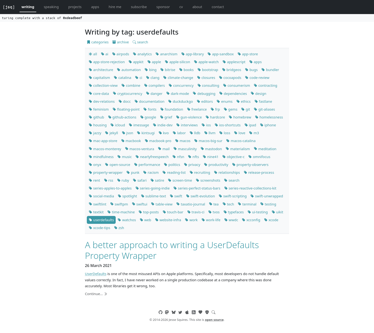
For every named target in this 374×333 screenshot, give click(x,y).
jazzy (95, 132)
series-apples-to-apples (110, 188)
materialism (238, 148)
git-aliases (264, 109)
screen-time (180, 180)
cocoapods (230, 77)
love (239, 132)
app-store (248, 53)
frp (215, 109)
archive (120, 42)
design (258, 93)
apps (95, 6)
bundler (270, 69)
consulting (208, 85)
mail (164, 148)
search (140, 42)
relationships (227, 172)
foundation (171, 109)
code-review (257, 77)
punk (132, 172)
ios (206, 125)
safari (140, 180)
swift (176, 196)
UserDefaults (95, 273)
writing (27, 6)
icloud (117, 125)
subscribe (139, 6)
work (191, 219)
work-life (211, 219)
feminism (99, 109)
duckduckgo (180, 101)
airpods (120, 53)
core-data (99, 93)
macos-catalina (240, 140)
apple (154, 61)
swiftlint (97, 204)
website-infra (168, 219)
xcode (271, 219)
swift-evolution (200, 196)
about (197, 6)
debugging (204, 93)
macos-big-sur (208, 140)
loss (224, 132)
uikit (277, 212)
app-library (192, 53)
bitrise (167, 69)
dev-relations (102, 101)
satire (157, 180)
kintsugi (146, 132)
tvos (214, 212)
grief (166, 117)
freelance (197, 109)
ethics (243, 101)
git (245, 109)
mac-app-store (103, 140)
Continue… (96, 293)
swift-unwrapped (266, 196)
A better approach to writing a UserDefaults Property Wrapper (172, 250)
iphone (268, 125)
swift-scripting (233, 196)
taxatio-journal (190, 204)
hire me (115, 6)
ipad (250, 125)
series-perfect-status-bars (196, 188)
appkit (136, 61)
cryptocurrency (127, 93)
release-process (259, 172)
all (93, 53)
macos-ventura (139, 148)
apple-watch (206, 61)
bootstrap (207, 69)
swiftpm (119, 204)
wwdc (231, 219)
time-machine (121, 212)
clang (152, 77)
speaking (51, 6)
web (145, 219)
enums (224, 101)
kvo (164, 132)
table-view (161, 204)
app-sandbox (221, 53)
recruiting (200, 172)
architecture (101, 69)
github (96, 117)
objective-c (233, 156)
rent (94, 180)
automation (129, 69)
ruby (123, 180)
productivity (216, 164)
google (148, 117)
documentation (149, 101)
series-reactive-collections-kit (250, 188)
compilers (154, 85)
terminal (247, 204)
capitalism (99, 77)
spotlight (127, 196)
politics (172, 164)
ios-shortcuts (228, 125)
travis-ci (195, 212)
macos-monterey (105, 148)
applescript (234, 61)
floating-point (126, 109)
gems (230, 109)
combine (130, 85)
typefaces (233, 212)
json (127, 132)
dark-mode (177, 93)
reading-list (174, 172)
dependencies (233, 93)
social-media (101, 196)
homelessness (269, 117)
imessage (139, 125)
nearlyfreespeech (152, 156)
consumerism (236, 85)
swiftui (139, 204)
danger (154, 93)
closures (206, 77)
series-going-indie (152, 188)
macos (182, 140)
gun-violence (189, 117)
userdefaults (101, 219)
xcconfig (251, 219)
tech (228, 204)
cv (181, 6)
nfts (193, 156)
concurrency (181, 85)
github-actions (122, 117)
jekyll (111, 132)
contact (218, 6)
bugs (251, 69)
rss (108, 180)
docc (125, 101)
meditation (265, 148)
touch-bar (173, 212)
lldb (195, 132)
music (124, 156)
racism (151, 172)
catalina (122, 77)
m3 (254, 132)
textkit (96, 212)
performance (147, 164)
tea (214, 204)
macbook (131, 140)
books (186, 69)
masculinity (185, 148)
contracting (265, 85)
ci (138, 77)
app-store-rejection (107, 61)
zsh (119, 227)
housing (98, 125)
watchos (127, 219)
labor (179, 132)
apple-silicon (177, 61)
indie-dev (163, 125)
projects (75, 6)
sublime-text (153, 196)
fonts (149, 109)
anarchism (166, 53)
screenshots (208, 180)
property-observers (250, 164)
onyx (95, 164)
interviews (187, 125)
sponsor (163, 6)
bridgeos (231, 69)
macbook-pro (158, 140)
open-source (117, 164)
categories (98, 42)
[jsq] (9, 7)
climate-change (178, 77)
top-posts (149, 212)
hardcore (215, 117)
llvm (210, 132)
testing (268, 204)
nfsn (178, 156)
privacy (192, 164)
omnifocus (259, 156)
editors (205, 101)
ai (104, 53)
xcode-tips (99, 227)
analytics (142, 53)
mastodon (211, 148)
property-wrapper (106, 172)
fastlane (263, 101)
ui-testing (258, 212)
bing (150, 69)
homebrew (240, 117)
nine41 (210, 156)
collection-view (103, 85)
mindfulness (101, 156)
